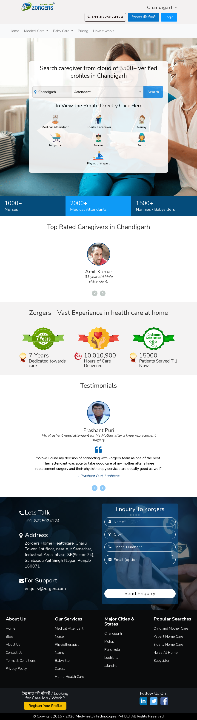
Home (14, 30)
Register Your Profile (45, 705)
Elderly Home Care (168, 644)
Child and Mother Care (171, 628)
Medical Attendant (55, 122)
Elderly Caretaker (98, 122)
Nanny (142, 122)
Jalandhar (111, 665)
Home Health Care (69, 676)
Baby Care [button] (61, 30)
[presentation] (139, 577)
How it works (103, 30)
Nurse (98, 140)
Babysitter (55, 140)
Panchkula (112, 649)
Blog (9, 636)
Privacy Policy (16, 668)
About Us (13, 644)
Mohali (109, 641)
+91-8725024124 (105, 17)
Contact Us (14, 652)
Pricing (83, 30)
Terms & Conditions (21, 660)
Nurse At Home (166, 652)
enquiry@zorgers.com (45, 588)
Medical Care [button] (35, 30)
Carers (60, 668)
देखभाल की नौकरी (143, 17)
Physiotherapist (98, 158)
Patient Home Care (168, 636)
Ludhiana (111, 657)
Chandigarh (162, 7)
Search (153, 92)
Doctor (142, 140)
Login (169, 17)
